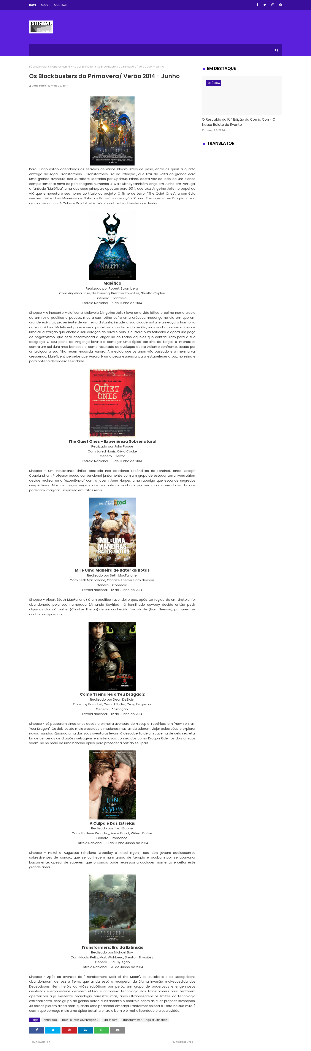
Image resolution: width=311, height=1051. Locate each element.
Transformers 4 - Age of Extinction (72, 66)
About (45, 5)
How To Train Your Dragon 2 (80, 1020)
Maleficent (110, 1020)
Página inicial (38, 66)
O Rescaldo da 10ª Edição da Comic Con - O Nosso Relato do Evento (238, 122)
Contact (61, 5)
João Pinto (39, 85)
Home (32, 5)
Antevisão (50, 1020)
